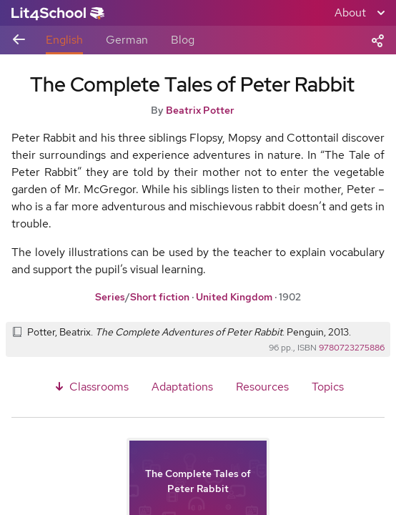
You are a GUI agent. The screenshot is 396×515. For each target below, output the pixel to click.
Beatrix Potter (200, 110)
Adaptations (182, 386)
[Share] (377, 39)
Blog (182, 39)
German (127, 39)
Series (110, 296)
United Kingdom (234, 296)
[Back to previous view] (18, 40)
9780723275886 (352, 347)
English (64, 39)
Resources (262, 386)
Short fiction (159, 296)
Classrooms (90, 386)
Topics (328, 386)
